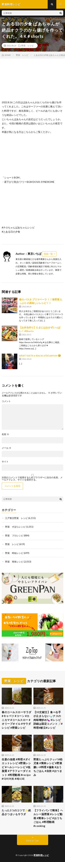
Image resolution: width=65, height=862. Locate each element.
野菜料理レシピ (41, 855)
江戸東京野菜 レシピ (16, 518)
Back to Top (32, 840)
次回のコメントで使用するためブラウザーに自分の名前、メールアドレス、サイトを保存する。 (32, 478)
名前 (5, 434)
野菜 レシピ (27, 45)
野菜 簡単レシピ (14, 561)
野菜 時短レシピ (14, 553)
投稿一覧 (48, 253)
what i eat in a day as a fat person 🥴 (40, 355)
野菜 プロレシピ (14, 535)
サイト (5, 461)
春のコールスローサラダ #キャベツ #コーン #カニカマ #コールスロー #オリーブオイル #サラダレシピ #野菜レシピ (17, 720)
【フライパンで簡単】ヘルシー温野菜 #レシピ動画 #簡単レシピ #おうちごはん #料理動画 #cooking (48, 818)
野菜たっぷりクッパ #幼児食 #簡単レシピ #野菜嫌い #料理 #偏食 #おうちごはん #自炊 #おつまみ (48, 767)
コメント (6, 401)
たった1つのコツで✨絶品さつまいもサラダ (16, 812)
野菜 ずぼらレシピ (15, 526)
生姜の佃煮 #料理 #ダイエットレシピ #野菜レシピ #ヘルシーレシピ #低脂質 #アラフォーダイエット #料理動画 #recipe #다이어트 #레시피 (16, 769)
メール (6, 448)
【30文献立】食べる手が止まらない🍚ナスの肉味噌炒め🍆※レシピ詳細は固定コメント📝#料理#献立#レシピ (48, 720)
